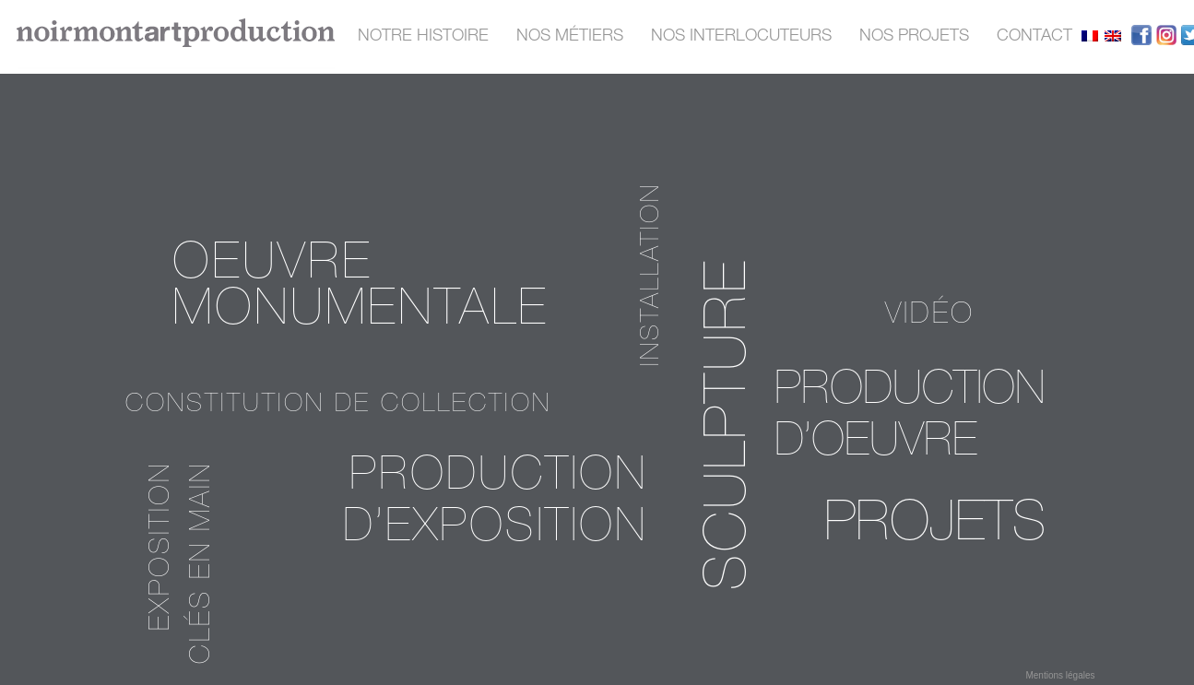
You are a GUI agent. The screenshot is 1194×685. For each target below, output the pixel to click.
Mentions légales (1059, 675)
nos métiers (569, 37)
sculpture (732, 424)
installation (653, 274)
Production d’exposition (495, 504)
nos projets (914, 37)
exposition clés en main (183, 563)
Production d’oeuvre (909, 418)
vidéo (930, 316)
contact (1034, 37)
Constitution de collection (338, 406)
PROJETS (935, 527)
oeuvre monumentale (360, 290)
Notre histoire (423, 37)
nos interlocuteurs (741, 37)
